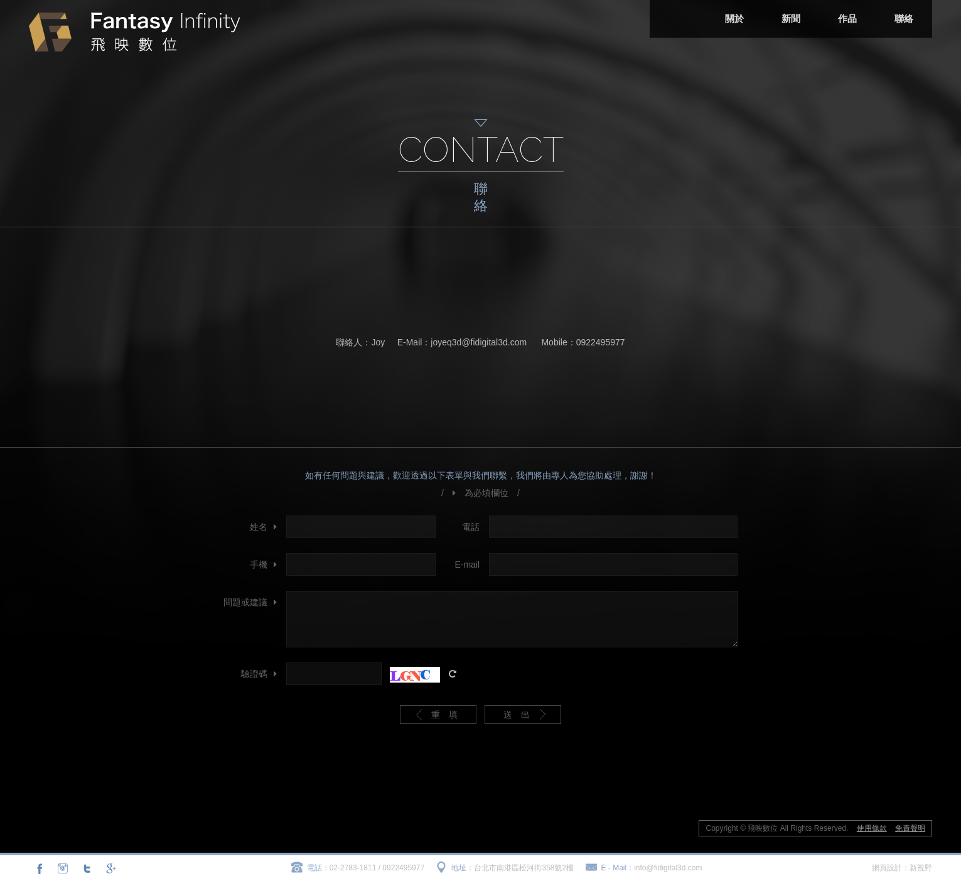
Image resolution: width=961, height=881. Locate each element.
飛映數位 (134, 32)
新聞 (790, 18)
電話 (471, 527)
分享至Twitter (86, 868)
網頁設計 (887, 867)
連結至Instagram (62, 868)
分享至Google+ (109, 868)
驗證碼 (254, 674)
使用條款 (872, 828)
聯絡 (903, 18)
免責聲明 (910, 828)
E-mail (467, 564)
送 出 (516, 715)
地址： (462, 867)
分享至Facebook (39, 868)
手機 (258, 564)
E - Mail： (618, 867)
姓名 (258, 527)
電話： (318, 867)
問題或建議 (245, 602)
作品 (847, 18)
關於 (734, 18)
